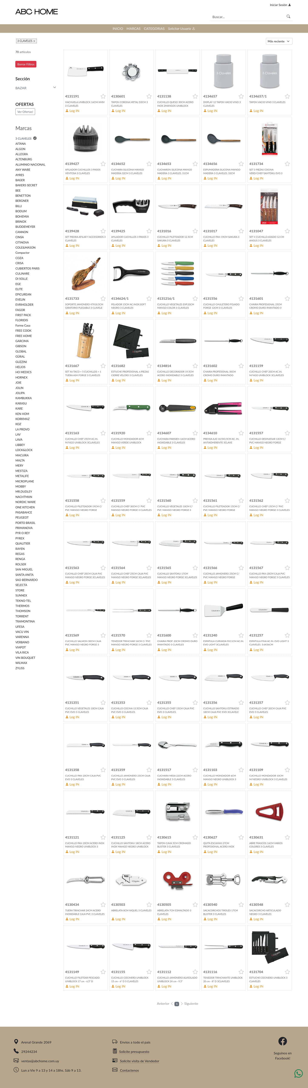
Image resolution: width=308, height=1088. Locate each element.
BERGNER (22, 200)
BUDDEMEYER (25, 226)
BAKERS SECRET (26, 185)
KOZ (18, 424)
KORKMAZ (22, 419)
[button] (103, 96)
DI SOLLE (21, 278)
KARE (19, 408)
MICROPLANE (24, 481)
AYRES (19, 175)
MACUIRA (22, 455)
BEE (18, 190)
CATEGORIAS (154, 28)
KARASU (21, 403)
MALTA (20, 460)
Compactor (22, 252)
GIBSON (20, 346)
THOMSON (22, 611)
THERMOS (22, 606)
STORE (19, 590)
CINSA (19, 237)
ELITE (19, 289)
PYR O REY (22, 533)
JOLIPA (20, 393)
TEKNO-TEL (23, 600)
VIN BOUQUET (25, 657)
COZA (19, 258)
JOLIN (19, 388)
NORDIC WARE (25, 502)
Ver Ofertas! (25, 111)
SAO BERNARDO (26, 580)
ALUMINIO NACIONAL (30, 164)
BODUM (21, 211)
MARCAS (134, 28)
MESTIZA (21, 471)
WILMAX (21, 663)
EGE (18, 284)
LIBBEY (20, 445)
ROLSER (20, 564)
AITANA (20, 143)
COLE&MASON (25, 247)
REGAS (19, 554)
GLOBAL (20, 351)
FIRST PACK (23, 315)
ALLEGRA (21, 154)
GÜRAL (20, 356)
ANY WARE (22, 169)
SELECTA (21, 585)
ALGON (20, 149)
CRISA (19, 263)
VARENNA (22, 637)
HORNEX (21, 377)
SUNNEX (21, 595)
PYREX (19, 538)
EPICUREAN (23, 294)
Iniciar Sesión (280, 5)
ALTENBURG (23, 159)
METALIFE (22, 476)
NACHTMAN (23, 497)
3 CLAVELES (25, 41)
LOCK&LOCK (24, 450)
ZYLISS (19, 668)
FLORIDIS (21, 320)
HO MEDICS (23, 372)
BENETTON (23, 195)
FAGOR (20, 310)
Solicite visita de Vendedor (135, 1061)
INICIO (118, 28)
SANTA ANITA (24, 574)
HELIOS (20, 367)
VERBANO (22, 642)
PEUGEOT (22, 517)
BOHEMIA (22, 216)
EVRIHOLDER (24, 304)
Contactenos (125, 1070)
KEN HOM (22, 414)
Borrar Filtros (25, 64)
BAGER (20, 180)
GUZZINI (21, 362)
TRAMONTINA (25, 621)
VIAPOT (20, 647)
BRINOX (20, 221)
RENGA (20, 559)
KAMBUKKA (23, 398)
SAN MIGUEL (24, 569)
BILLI (18, 206)
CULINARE (22, 273)
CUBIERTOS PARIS (27, 268)
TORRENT (22, 616)
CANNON (21, 232)
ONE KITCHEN (25, 507)
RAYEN (19, 548)
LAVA (18, 439)
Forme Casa (22, 325)
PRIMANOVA (24, 528)
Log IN (72, 111)
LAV (18, 434)
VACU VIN (22, 632)
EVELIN (20, 299)
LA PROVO (22, 429)
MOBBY (20, 486)
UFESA (19, 626)
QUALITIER (22, 543)
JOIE (18, 382)
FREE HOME (23, 336)
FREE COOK (23, 330)
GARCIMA (22, 341)
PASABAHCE (23, 512)
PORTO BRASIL (25, 523)
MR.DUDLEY (23, 491)
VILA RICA (22, 652)
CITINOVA (22, 242)
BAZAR (20, 88)
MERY (19, 465)
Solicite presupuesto (130, 1051)
